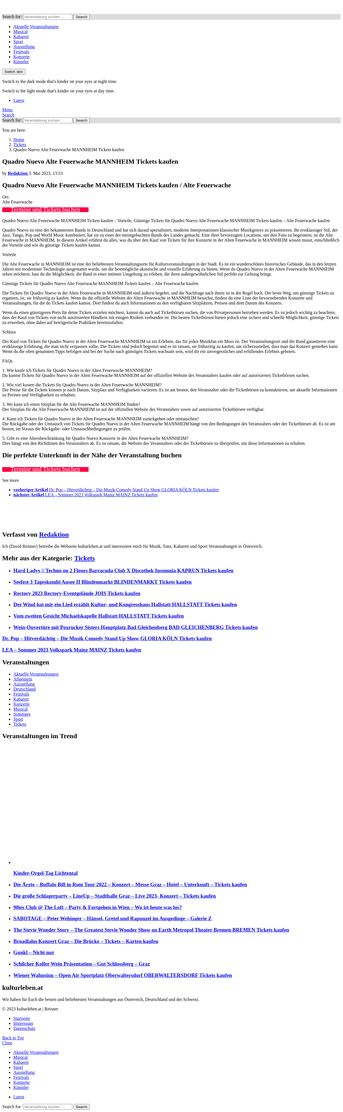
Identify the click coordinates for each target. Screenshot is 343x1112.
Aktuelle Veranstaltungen (35, 26)
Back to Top (13, 1037)
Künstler (21, 61)
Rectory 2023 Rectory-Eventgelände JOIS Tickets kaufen (76, 593)
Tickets (84, 558)
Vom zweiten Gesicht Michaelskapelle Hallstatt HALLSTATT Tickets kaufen (98, 616)
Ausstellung (24, 46)
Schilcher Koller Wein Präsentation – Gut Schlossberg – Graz (81, 964)
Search (81, 17)
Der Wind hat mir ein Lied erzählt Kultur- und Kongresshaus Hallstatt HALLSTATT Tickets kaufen (125, 604)
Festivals (21, 51)
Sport (18, 41)
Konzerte (21, 56)
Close (7, 1042)
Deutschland (24, 689)
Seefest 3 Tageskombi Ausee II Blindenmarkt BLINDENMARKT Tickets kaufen (102, 582)
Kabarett (21, 36)
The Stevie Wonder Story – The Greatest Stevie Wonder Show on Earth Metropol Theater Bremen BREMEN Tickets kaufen (151, 930)
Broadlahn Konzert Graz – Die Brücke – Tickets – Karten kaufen (85, 941)
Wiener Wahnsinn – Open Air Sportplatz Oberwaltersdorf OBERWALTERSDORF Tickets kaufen (122, 975)
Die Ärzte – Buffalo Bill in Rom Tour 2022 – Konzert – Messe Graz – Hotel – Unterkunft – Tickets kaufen (130, 884)
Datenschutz (24, 1028)
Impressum (23, 1023)
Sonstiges (21, 714)
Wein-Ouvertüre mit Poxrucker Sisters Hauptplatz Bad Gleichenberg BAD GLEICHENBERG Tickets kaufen (135, 627)
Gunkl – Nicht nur (33, 952)
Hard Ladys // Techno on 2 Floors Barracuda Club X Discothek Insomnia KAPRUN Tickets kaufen (123, 570)
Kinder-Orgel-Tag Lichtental (45, 873)
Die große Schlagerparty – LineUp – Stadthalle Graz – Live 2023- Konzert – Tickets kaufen (114, 896)
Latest (18, 100)
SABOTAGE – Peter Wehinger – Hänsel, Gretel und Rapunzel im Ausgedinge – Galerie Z (112, 918)
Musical (20, 31)
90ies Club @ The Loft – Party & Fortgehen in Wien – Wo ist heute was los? (97, 907)
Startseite (21, 1018)
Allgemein (22, 679)
